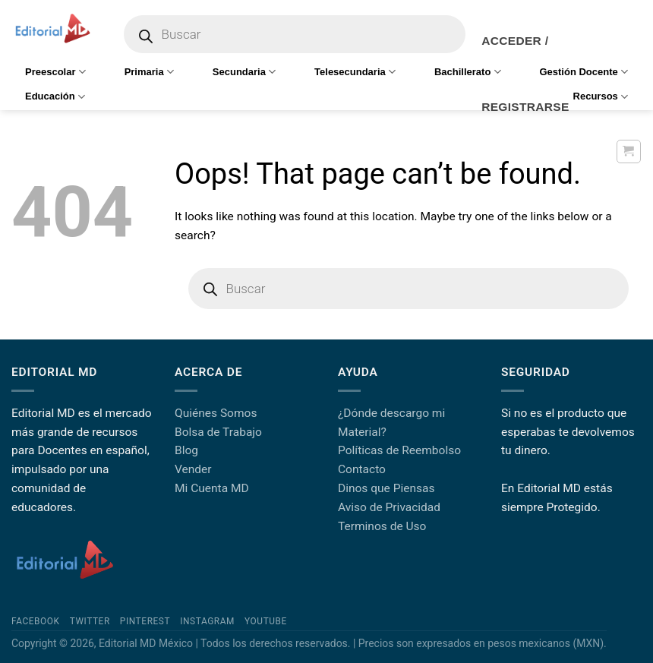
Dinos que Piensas (386, 488)
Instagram (207, 621)
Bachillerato (467, 72)
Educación (55, 97)
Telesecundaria (355, 72)
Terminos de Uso (382, 526)
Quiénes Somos (216, 413)
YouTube (265, 621)
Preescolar (55, 72)
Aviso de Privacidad (389, 507)
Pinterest (145, 621)
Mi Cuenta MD (212, 488)
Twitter (90, 621)
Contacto (362, 469)
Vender (193, 469)
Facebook (35, 621)
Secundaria (244, 72)
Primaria (149, 72)
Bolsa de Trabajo (218, 432)
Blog (186, 450)
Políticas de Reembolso (399, 450)
